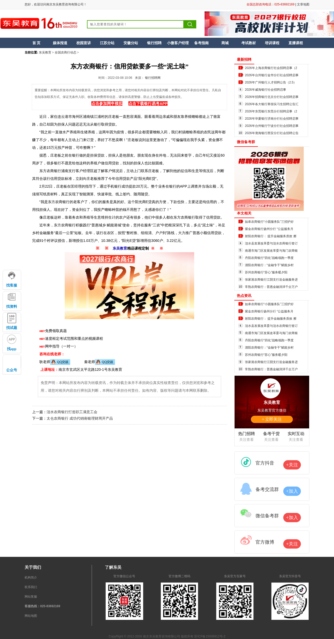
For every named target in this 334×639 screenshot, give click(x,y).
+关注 (292, 464)
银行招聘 (154, 43)
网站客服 (31, 596)
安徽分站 (131, 43)
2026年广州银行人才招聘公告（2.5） (270, 82)
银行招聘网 (153, 78)
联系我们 (31, 587)
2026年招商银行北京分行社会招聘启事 (272, 97)
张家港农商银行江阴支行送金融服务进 (271, 279)
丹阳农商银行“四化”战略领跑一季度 (269, 258)
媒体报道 (60, 43)
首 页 (36, 43)
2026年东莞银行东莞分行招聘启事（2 (271, 111)
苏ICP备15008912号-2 (209, 636)
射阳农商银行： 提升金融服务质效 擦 (270, 236)
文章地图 (303, 4)
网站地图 (31, 616)
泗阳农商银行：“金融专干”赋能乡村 (269, 265)
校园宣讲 (83, 43)
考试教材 (248, 43)
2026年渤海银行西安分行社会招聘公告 (272, 133)
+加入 (292, 491)
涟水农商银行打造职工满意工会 (72, 412)
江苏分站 (107, 43)
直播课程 (295, 43)
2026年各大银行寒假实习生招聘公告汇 (272, 104)
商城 (225, 43)
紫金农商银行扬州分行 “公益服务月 (269, 229)
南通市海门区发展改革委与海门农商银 (271, 250)
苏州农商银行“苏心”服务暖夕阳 (266, 272)
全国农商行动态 (65, 52)
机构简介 (31, 577)
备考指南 (201, 43)
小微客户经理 (178, 43)
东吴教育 (45, 52)
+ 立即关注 (272, 419)
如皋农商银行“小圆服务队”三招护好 (269, 222)
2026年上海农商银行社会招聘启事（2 (271, 68)
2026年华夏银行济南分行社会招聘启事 (272, 118)
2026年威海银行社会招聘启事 (265, 89)
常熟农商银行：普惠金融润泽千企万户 (271, 287)
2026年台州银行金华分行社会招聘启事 (272, 75)
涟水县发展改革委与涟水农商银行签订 (271, 243)
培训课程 (272, 43)
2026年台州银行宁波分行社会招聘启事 (272, 126)
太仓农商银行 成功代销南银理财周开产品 (80, 418)
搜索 (190, 24)
